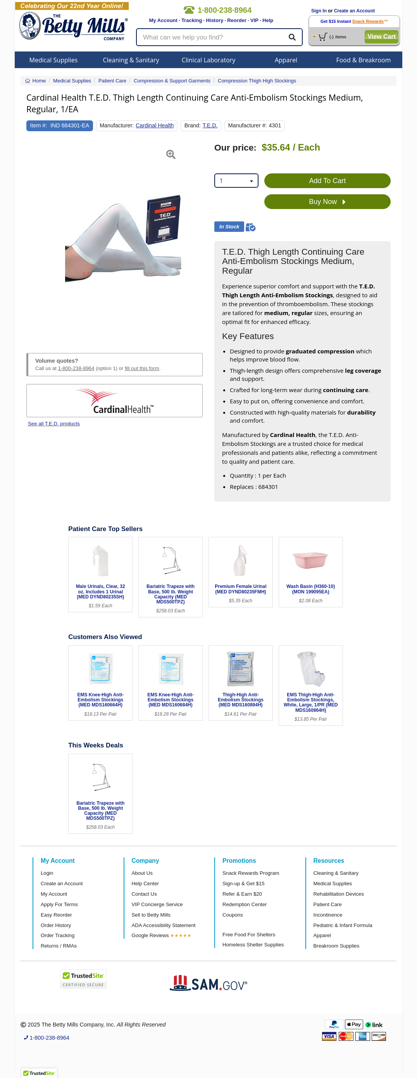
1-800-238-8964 (76, 368)
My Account (163, 20)
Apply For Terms (59, 904)
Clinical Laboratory (209, 60)
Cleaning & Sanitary (131, 60)
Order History (56, 925)
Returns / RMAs (59, 946)
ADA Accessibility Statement (164, 925)
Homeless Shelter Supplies (253, 945)
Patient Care (328, 904)
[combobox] (236, 180)
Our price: (235, 147)
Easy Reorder (56, 915)
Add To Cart (327, 181)
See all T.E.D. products (54, 424)
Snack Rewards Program (250, 873)
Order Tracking (57, 935)
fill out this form (142, 368)
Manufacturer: (117, 125)
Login (47, 873)
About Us (142, 873)
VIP (254, 20)
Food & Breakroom (363, 60)
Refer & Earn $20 (242, 894)
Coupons (232, 915)
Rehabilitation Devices (339, 894)
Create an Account (354, 11)
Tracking (191, 20)
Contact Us (144, 894)
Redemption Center (244, 904)
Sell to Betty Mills (151, 915)
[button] (32, 239)
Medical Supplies (53, 60)
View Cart (381, 36)
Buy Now (327, 202)
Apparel (286, 60)
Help (267, 20)
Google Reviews (150, 935)
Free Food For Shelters (248, 934)
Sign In (319, 11)
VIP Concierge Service (157, 904)
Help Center (145, 883)
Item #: (38, 125)
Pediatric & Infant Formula (343, 925)
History (214, 20)
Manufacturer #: (247, 125)
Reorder (236, 20)
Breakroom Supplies (337, 946)
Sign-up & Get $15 (243, 883)
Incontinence (328, 915)
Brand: (192, 125)
